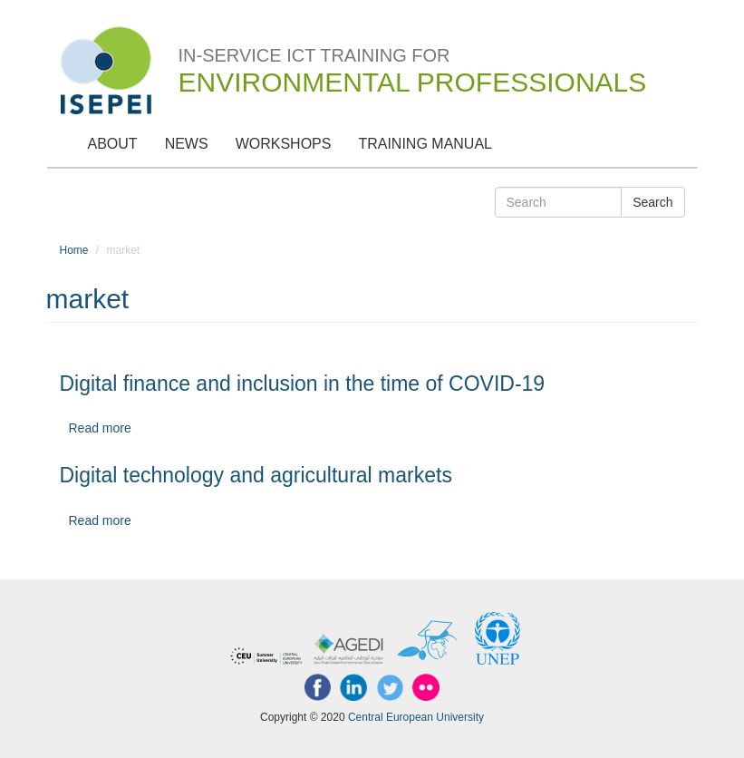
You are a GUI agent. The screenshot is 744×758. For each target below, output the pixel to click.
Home (74, 250)
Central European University (416, 717)
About (113, 143)
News (186, 143)
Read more (100, 428)
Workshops (284, 143)
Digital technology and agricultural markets (256, 475)
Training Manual (425, 143)
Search (652, 202)
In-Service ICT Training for (413, 59)
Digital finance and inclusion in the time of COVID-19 (303, 383)
